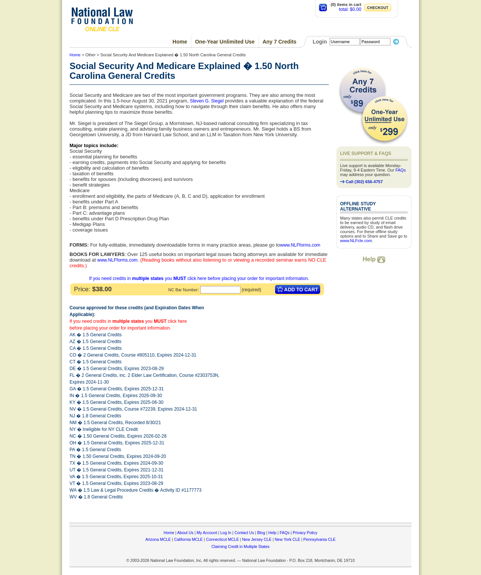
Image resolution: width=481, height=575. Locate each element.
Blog (261, 532)
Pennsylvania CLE (319, 539)
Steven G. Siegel (207, 101)
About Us (185, 532)
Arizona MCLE (158, 539)
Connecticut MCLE (222, 539)
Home (179, 42)
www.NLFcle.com (356, 240)
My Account (207, 532)
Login (320, 42)
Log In (225, 532)
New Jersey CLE (256, 539)
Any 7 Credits (279, 42)
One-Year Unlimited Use (225, 42)
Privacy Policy (305, 532)
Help (374, 259)
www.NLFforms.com (300, 245)
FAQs (400, 170)
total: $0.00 (350, 9)
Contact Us (244, 532)
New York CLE (287, 539)
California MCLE (188, 539)
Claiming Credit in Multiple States (241, 546)
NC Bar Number (183, 290)
